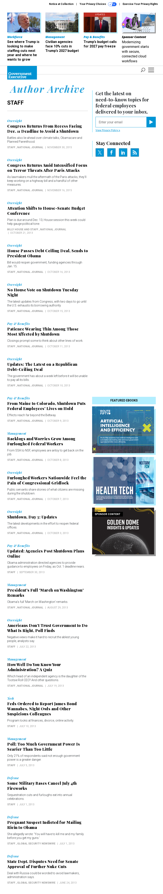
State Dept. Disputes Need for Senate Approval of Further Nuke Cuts (42, 864)
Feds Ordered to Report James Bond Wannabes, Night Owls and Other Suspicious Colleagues (42, 708)
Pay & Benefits (18, 323)
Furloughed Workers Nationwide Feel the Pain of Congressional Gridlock (46, 480)
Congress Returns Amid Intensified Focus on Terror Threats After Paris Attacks (47, 168)
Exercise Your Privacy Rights (140, 4)
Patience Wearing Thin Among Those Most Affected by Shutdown (43, 331)
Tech (10, 698)
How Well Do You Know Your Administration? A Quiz (34, 667)
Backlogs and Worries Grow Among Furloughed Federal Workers (41, 441)
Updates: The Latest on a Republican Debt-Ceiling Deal (42, 367)
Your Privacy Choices (98, 4)
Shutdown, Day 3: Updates (32, 517)
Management (16, 433)
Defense (13, 778)
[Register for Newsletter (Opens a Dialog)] (151, 122)
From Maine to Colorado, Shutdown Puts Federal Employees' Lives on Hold (46, 406)
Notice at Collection (61, 4)
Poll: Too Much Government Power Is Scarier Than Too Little (43, 747)
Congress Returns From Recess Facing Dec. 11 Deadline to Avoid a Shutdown (44, 129)
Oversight (14, 121)
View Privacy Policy (108, 130)
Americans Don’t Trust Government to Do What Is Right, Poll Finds (47, 628)
